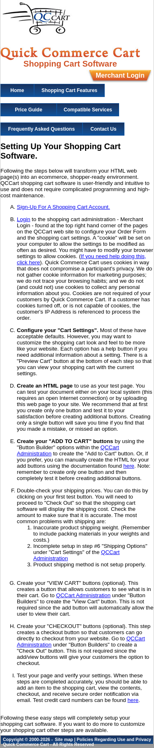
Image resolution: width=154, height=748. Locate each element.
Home (17, 90)
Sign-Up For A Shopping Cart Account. (63, 207)
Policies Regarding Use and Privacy (114, 739)
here (128, 466)
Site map (64, 739)
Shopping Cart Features (69, 90)
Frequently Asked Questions (41, 129)
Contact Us (103, 129)
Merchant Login (120, 75)
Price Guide (28, 110)
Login (23, 219)
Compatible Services (88, 110)
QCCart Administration (83, 595)
